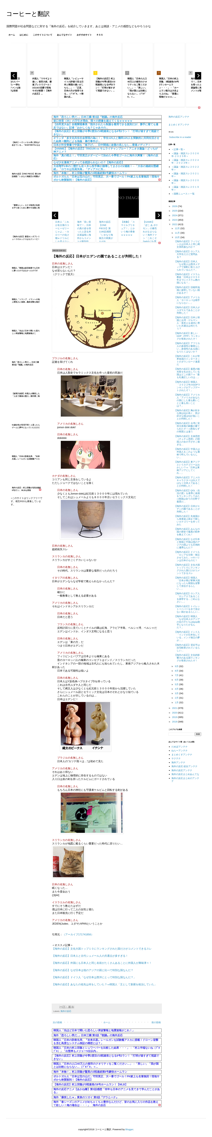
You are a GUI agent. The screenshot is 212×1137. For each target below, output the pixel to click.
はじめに (24, 35)
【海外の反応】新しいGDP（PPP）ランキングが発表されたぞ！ (187, 336)
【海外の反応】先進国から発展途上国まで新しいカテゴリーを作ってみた (187, 520)
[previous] (14, 75)
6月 (177, 679)
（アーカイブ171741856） (78, 934)
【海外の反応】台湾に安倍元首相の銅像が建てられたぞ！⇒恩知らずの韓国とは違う (187, 427)
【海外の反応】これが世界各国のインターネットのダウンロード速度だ (187, 360)
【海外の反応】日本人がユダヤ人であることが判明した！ (187, 310)
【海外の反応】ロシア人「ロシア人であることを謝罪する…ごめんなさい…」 (187, 597)
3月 (177, 693)
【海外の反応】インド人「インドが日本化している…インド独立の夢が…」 (187, 636)
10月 (177, 237)
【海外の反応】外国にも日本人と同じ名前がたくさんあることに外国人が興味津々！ (102, 962)
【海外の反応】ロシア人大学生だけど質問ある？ (187, 254)
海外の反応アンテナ (178, 116)
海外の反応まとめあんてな (185, 774)
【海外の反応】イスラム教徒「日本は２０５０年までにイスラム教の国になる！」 (187, 278)
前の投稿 (156, 1022)
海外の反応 (65, 1011)
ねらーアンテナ (179, 750)
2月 (177, 697)
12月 (177, 228)
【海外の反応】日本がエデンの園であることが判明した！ (187, 509)
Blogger (129, 1129)
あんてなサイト (64, 35)
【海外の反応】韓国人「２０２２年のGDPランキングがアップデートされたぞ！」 (187, 386)
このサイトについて (42, 35)
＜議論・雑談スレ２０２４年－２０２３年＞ (185, 161)
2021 (175, 708)
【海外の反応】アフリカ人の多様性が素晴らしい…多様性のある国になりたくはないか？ (187, 347)
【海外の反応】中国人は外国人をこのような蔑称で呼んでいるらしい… (187, 453)
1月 (177, 702)
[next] (198, 75)
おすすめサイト (84, 35)
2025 (175, 210)
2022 (175, 224)
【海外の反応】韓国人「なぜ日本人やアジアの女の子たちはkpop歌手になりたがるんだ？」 (187, 622)
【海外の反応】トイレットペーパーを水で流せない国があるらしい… (187, 609)
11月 (177, 232)
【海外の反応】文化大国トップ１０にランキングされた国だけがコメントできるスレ (102, 948)
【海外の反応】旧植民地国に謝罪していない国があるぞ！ (187, 290)
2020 (175, 712)
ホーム (11, 35)
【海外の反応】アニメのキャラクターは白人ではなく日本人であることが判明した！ (187, 481)
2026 (175, 206)
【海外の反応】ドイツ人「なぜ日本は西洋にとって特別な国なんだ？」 (94, 977)
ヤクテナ (176, 758)
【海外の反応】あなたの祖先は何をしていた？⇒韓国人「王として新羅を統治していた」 (104, 984)
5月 (177, 684)
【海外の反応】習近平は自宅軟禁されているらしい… (187, 648)
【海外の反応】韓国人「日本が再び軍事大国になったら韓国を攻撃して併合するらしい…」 (187, 583)
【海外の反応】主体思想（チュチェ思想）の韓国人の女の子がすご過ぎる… (187, 440)
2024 (175, 215)
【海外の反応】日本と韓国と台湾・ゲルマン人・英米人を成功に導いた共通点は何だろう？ (187, 323)
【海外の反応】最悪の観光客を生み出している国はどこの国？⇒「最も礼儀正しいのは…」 (187, 373)
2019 (175, 717)
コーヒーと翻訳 (28, 13)
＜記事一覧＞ (178, 149)
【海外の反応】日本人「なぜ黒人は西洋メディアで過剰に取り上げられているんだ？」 (187, 265)
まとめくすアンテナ (178, 124)
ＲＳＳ (99, 35)
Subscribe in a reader (180, 137)
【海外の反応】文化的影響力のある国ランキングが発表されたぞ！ (187, 658)
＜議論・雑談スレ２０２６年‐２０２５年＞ (185, 154)
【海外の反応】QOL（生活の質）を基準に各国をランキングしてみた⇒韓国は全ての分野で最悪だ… (187, 496)
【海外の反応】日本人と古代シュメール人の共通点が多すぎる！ (90, 955)
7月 (177, 675)
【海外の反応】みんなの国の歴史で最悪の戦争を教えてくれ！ (187, 532)
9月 (177, 666)
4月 (177, 688)
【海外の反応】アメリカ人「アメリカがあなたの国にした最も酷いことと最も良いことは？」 (187, 400)
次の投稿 (57, 1022)
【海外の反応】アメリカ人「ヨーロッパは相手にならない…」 (187, 300)
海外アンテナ (178, 762)
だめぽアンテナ (179, 746)
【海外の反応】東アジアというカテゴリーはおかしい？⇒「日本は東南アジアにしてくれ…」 (187, 467)
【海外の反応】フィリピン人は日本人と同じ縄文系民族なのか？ (187, 244)
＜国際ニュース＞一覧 (183, 193)
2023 (175, 219)
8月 (177, 670)
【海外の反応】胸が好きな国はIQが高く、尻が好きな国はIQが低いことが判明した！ (187, 414)
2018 (175, 721)
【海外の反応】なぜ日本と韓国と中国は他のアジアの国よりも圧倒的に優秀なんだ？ (187, 543)
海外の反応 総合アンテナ (184, 766)
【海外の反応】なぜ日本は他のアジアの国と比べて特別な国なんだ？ (92, 970)
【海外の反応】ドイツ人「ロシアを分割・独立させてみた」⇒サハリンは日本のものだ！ (187, 556)
